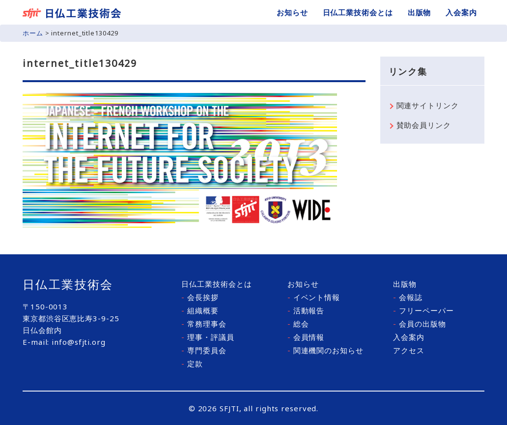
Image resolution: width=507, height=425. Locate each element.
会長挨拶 (199, 297)
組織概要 (199, 310)
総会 (298, 324)
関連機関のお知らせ (325, 350)
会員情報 (305, 337)
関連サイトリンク (427, 105)
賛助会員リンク (423, 125)
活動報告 (305, 310)
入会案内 (461, 12)
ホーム (33, 33)
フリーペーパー (423, 310)
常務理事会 (203, 324)
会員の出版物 (419, 324)
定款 (192, 363)
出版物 (419, 12)
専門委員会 (203, 350)
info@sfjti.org (79, 342)
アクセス (408, 350)
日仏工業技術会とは (358, 12)
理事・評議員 (207, 337)
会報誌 (407, 297)
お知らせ (292, 12)
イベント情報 (313, 297)
